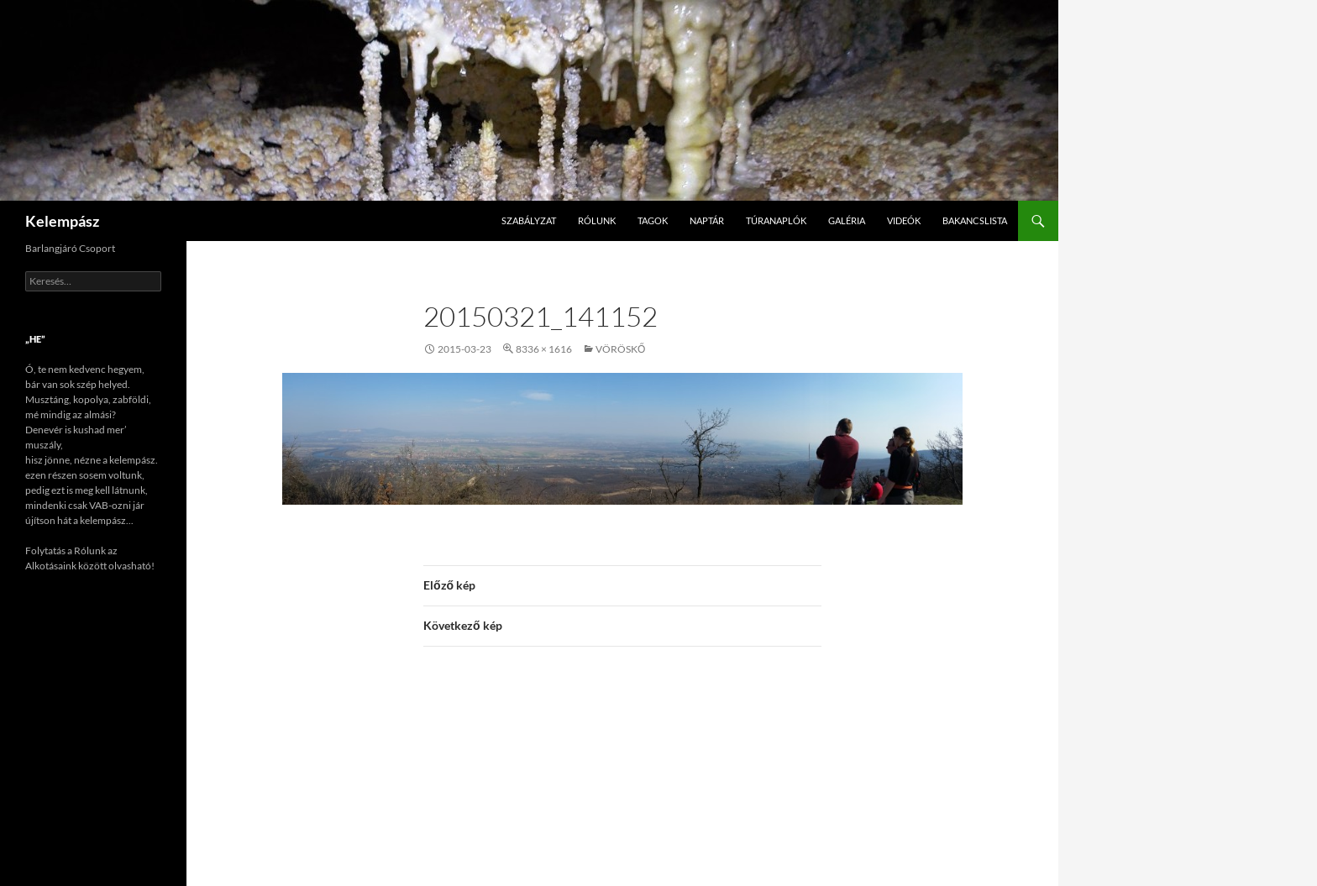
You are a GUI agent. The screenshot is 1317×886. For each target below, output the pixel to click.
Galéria (846, 220)
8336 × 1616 (544, 349)
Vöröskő (620, 349)
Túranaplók (776, 220)
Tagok (653, 220)
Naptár (707, 220)
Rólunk (597, 220)
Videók (904, 220)
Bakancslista (974, 220)
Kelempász (62, 221)
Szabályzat (528, 220)
